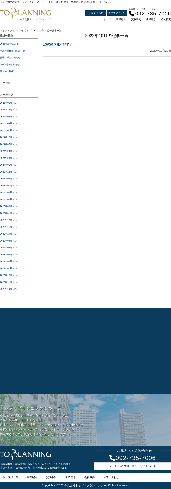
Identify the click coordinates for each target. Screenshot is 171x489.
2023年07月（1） (9, 185)
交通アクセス (117, 13)
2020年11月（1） (9, 282)
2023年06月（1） (9, 192)
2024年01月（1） (9, 164)
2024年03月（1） (9, 158)
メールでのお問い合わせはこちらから (133, 466)
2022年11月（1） (9, 227)
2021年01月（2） (9, 268)
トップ (107, 19)
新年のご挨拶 (7, 71)
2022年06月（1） (9, 247)
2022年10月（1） (9, 233)
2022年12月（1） (9, 220)
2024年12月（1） (9, 137)
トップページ (10, 477)
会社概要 (166, 19)
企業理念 (151, 19)
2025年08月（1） (9, 116)
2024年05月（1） (9, 144)
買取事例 (136, 19)
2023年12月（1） (9, 171)
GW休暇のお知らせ (10, 64)
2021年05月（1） (9, 261)
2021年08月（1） (9, 254)
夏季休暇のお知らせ (10, 57)
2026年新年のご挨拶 (10, 43)
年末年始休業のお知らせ (12, 50)
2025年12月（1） (9, 109)
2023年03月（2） (9, 206)
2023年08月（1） (9, 178)
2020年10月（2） (9, 289)
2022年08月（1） (9, 240)
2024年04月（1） (9, 151)
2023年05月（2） (9, 199)
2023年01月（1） (9, 213)
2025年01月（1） (9, 130)
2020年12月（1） (9, 275)
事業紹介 (121, 19)
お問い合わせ (95, 13)
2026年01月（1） (9, 102)
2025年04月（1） (9, 123)
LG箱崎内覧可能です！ (59, 44)
